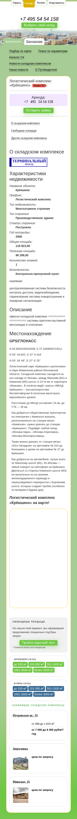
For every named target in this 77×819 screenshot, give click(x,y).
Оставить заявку (38, 110)
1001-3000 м (22, 670)
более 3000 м (44, 670)
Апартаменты (56, 2)
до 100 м (20, 664)
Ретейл (41, 2)
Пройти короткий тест (38, 642)
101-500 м (36, 664)
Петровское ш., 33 (25, 715)
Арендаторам (13, 41)
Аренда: (38, 97)
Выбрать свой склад (39, 25)
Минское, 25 (21, 781)
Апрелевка (20, 748)
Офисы (17, 2)
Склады (29, 3)
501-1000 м (55, 664)
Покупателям (34, 41)
